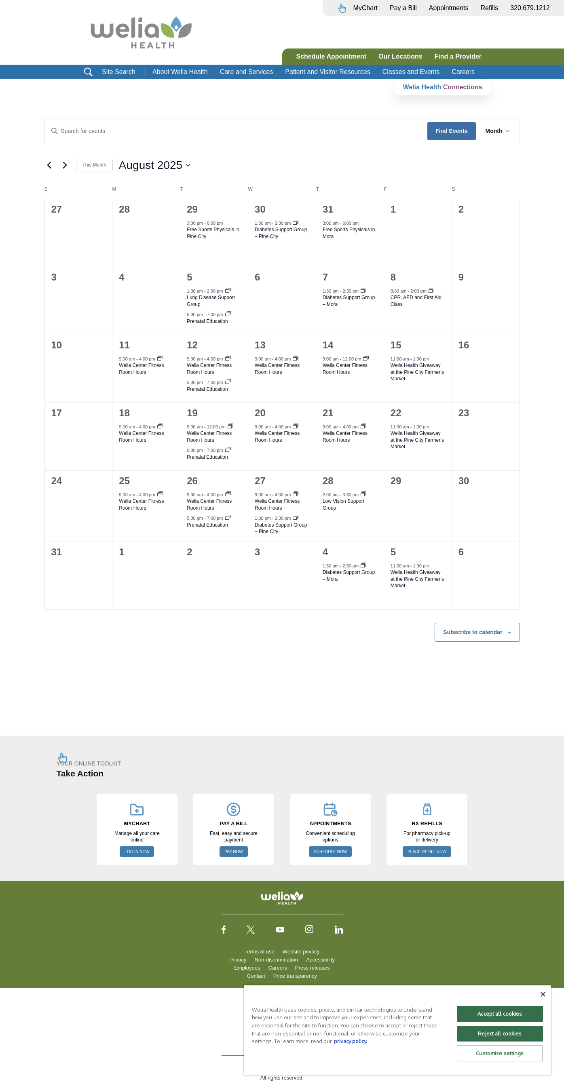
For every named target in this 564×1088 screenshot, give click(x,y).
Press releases (312, 968)
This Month (94, 165)
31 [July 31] (328, 209)
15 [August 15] (396, 344)
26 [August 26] (192, 480)
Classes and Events (410, 71)
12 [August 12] (192, 344)
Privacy (238, 960)
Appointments (449, 7)
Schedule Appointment (331, 56)
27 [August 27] (260, 480)
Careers (463, 71)
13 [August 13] (260, 344)
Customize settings (500, 1053)
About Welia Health (180, 71)
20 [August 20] (260, 412)
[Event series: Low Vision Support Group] (363, 494)
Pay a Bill (403, 7)
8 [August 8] (393, 277)
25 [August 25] (124, 480)
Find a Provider (458, 56)
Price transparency (295, 976)
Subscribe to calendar (472, 632)
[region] (397, 1030)
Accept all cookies (499, 1013)
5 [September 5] (393, 551)
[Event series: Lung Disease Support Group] (228, 291)
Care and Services (246, 71)
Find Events (451, 131)
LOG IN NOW (137, 852)
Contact (256, 976)
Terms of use (260, 952)
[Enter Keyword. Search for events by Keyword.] (236, 131)
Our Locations (400, 56)
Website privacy (301, 952)
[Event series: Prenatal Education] (228, 314)
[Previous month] (49, 165)
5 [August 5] (189, 277)
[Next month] (65, 165)
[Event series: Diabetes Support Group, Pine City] (295, 223)
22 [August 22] (396, 412)
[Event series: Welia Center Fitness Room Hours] (160, 358)
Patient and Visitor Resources (327, 71)
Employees (247, 968)
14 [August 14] (328, 344)
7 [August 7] (325, 277)
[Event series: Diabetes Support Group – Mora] (363, 291)
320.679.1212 (530, 7)
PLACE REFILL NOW (427, 852)
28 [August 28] (328, 480)
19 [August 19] (192, 412)
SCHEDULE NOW (330, 852)
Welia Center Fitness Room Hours (141, 369)
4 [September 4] (325, 551)
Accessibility (320, 960)
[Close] (543, 994)
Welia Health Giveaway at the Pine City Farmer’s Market (417, 372)
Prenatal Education (207, 321)
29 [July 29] (192, 209)
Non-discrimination (276, 960)
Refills (490, 7)
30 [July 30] (260, 209)
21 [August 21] (328, 412)
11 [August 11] (124, 344)
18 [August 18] (124, 412)
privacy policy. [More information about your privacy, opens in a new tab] (350, 1041)
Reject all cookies (500, 1033)
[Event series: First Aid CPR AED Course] (431, 291)
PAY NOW (233, 852)
